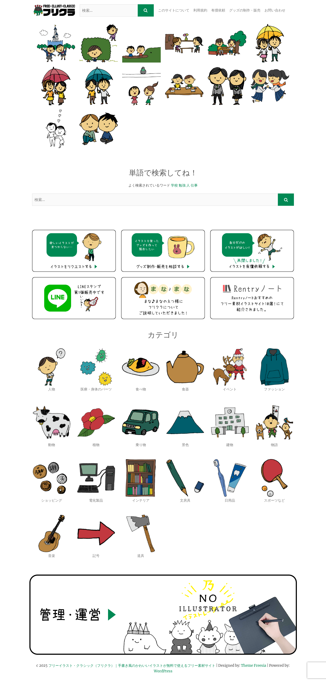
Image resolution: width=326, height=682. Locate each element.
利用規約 (200, 10)
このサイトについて (173, 10)
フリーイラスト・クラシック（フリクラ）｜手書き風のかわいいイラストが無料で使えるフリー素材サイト (131, 665)
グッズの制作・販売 (244, 10)
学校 (174, 185)
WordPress (163, 671)
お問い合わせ (274, 10)
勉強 (182, 185)
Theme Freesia (253, 665)
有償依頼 (218, 10)
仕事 (194, 185)
